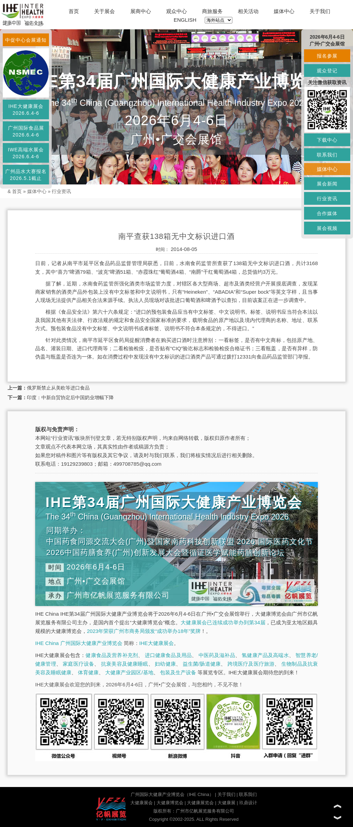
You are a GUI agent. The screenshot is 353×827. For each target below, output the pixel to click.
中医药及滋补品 (217, 655)
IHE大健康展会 (156, 643)
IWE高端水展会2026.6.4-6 (26, 153)
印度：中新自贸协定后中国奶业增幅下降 (70, 397)
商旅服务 (212, 11)
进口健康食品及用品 (168, 655)
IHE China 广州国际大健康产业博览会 (78, 643)
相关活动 (248, 11)
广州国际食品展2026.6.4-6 (26, 131)
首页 (74, 11)
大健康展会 (141, 802)
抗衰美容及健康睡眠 (124, 664)
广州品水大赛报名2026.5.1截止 (26, 175)
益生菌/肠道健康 (202, 664)
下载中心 (327, 140)
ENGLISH (185, 20)
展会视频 (327, 228)
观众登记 (327, 70)
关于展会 (104, 11)
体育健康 (88, 672)
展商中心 (140, 11)
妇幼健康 (165, 664)
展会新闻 (327, 183)
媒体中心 (284, 11)
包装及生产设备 (178, 672)
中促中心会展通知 (26, 40)
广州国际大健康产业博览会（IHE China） (172, 794)
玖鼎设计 (248, 802)
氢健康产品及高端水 (265, 655)
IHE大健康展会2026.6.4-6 (25, 109)
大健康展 (226, 802)
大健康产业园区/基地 (129, 672)
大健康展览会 (200, 802)
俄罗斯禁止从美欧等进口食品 (58, 388)
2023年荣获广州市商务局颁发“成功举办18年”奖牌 (144, 631)
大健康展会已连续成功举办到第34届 (223, 622)
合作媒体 (327, 213)
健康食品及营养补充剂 (111, 655)
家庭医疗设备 (78, 664)
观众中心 (176, 11)
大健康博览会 (170, 802)
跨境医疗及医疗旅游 (251, 664)
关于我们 (320, 11)
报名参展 (327, 56)
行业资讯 (61, 191)
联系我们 (248, 794)
